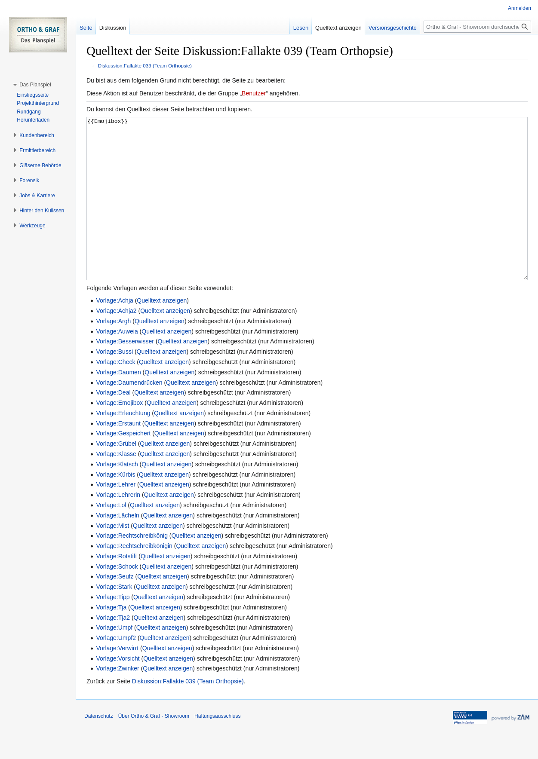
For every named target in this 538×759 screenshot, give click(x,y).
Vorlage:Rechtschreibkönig (132, 567)
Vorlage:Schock (117, 598)
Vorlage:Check (115, 394)
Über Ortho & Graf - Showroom (153, 748)
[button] (35, 85)
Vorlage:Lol (111, 537)
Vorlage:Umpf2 (116, 670)
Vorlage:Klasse (116, 486)
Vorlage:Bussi (114, 383)
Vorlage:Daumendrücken (129, 414)
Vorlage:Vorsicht (117, 690)
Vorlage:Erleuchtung (123, 445)
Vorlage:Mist (112, 557)
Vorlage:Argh (113, 353)
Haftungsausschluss (217, 748)
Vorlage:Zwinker (117, 700)
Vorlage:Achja (114, 332)
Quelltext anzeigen (162, 332)
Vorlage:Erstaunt (118, 455)
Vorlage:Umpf (114, 659)
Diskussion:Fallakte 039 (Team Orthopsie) (145, 65)
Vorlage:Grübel (116, 475)
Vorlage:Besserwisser (125, 373)
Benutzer (254, 93)
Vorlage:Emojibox (119, 435)
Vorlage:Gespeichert (123, 465)
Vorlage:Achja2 (116, 343)
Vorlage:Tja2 (113, 649)
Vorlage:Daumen (118, 404)
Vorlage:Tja (111, 639)
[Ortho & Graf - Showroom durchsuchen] (477, 27)
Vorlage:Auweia (117, 363)
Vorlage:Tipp (112, 629)
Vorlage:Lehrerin (118, 526)
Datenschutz (98, 748)
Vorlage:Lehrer (115, 516)
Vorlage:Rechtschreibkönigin (134, 578)
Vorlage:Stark (114, 618)
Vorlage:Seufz (114, 608)
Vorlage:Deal (113, 424)
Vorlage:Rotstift (116, 588)
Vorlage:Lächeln (117, 547)
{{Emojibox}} (307, 214)
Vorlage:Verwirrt (117, 680)
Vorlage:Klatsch (117, 496)
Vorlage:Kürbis (115, 506)
